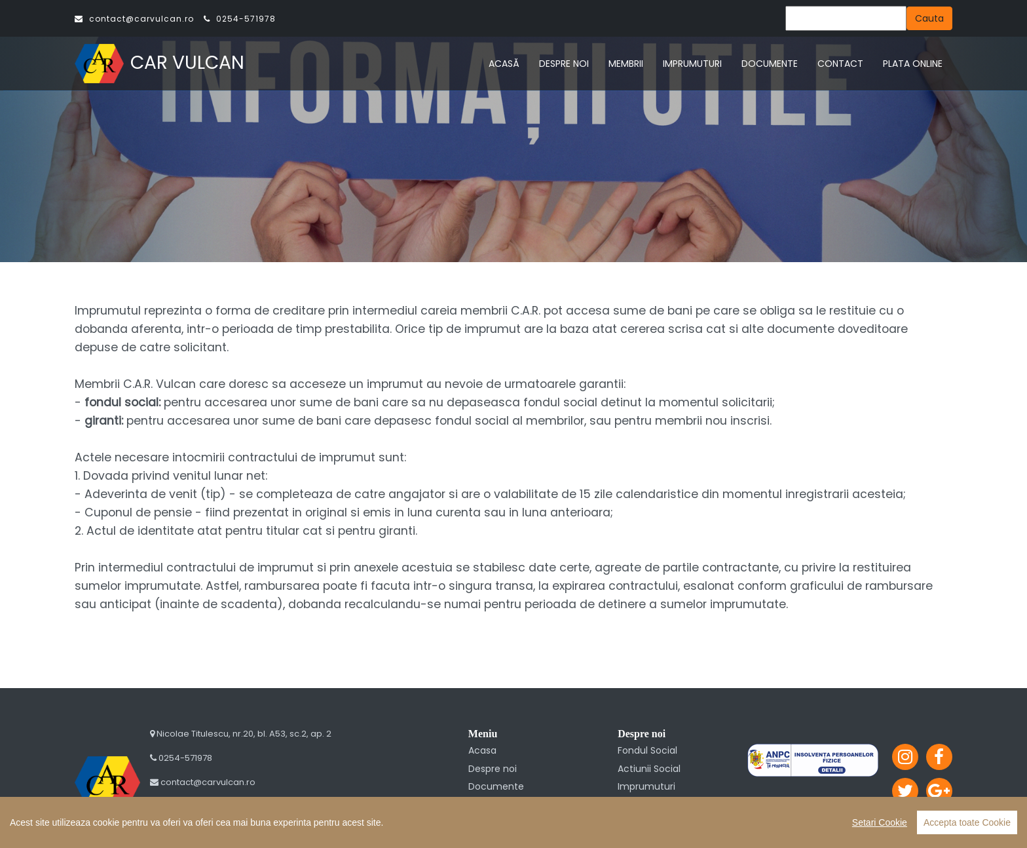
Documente (496, 786)
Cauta (929, 18)
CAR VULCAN (159, 62)
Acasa (482, 750)
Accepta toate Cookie (967, 822)
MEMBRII (625, 63)
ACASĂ (504, 63)
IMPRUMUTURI (692, 63)
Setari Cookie (879, 822)
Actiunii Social (649, 768)
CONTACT (840, 63)
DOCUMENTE (769, 63)
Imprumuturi (646, 786)
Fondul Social (647, 750)
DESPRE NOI (564, 63)
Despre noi (492, 768)
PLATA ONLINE (913, 63)
